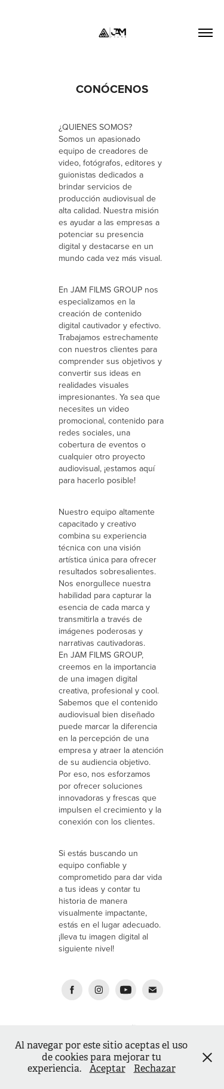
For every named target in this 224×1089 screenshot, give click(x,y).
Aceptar (107, 1068)
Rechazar (155, 1068)
